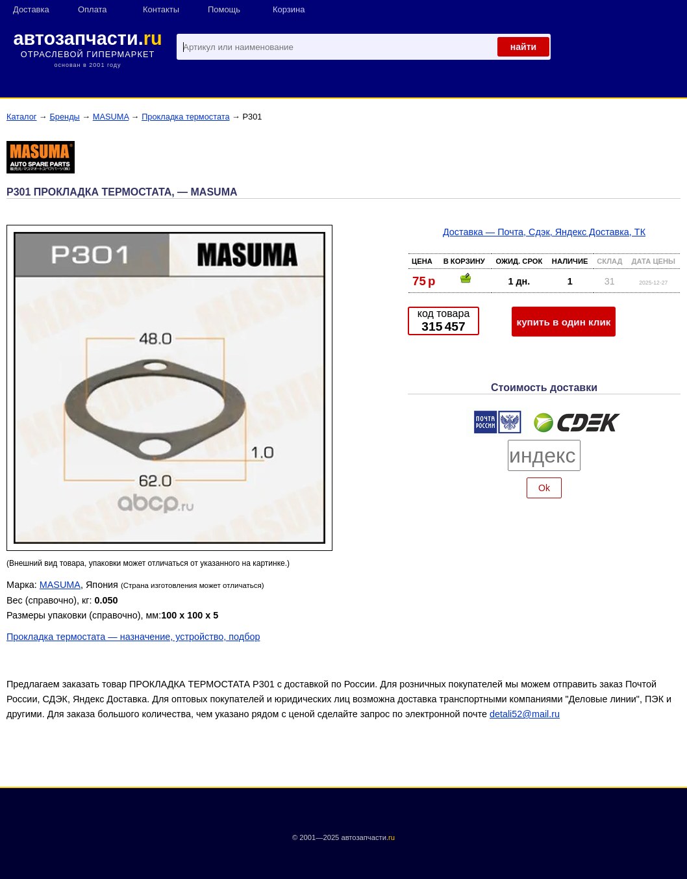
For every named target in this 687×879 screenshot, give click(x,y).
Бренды (64, 116)
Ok (544, 488)
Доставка (31, 9)
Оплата (92, 9)
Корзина (289, 9)
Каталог (21, 116)
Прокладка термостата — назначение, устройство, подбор (133, 636)
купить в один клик (564, 321)
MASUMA (111, 116)
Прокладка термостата (185, 116)
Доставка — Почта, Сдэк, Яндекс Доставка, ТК (544, 232)
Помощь (224, 9)
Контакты (161, 9)
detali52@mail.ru (525, 714)
